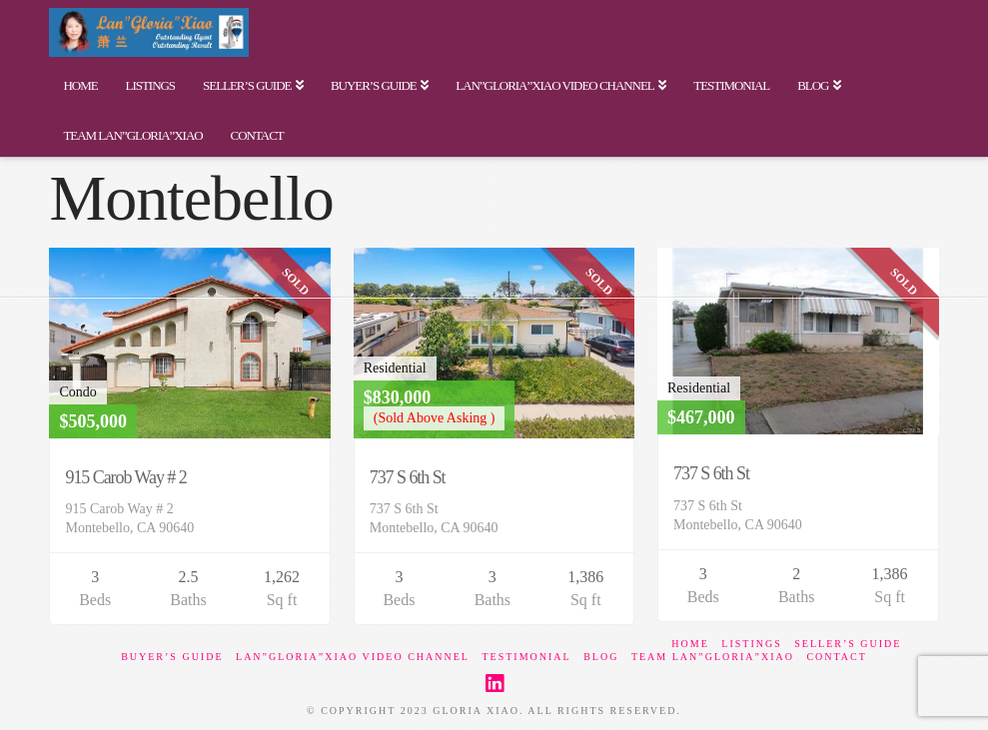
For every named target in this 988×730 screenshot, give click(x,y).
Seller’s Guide (847, 643)
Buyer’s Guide (172, 656)
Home (689, 643)
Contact (836, 656)
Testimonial (526, 656)
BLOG (600, 656)
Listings (751, 643)
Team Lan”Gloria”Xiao (712, 656)
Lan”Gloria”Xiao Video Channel (353, 656)
